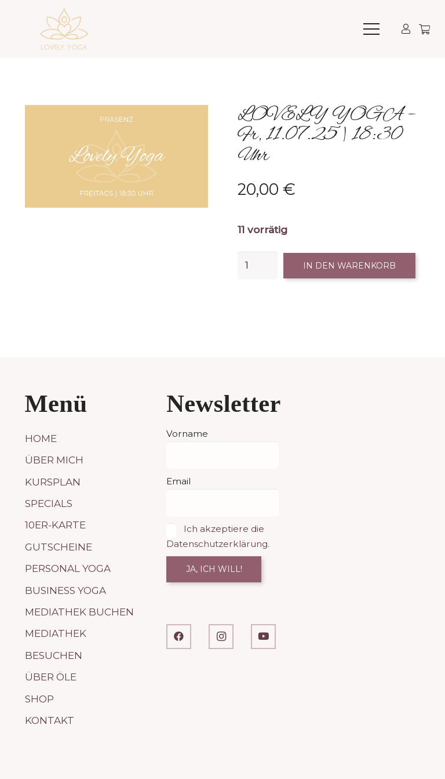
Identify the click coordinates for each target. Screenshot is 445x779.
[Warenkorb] (424, 29)
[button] (372, 29)
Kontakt (49, 720)
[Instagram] (221, 636)
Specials (48, 503)
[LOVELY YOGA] (64, 29)
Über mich (54, 460)
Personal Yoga (68, 568)
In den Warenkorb (349, 265)
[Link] (406, 28)
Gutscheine (58, 547)
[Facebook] (178, 636)
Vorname (187, 433)
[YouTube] (263, 636)
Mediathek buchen (79, 612)
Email (178, 481)
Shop (39, 699)
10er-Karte (55, 525)
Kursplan (53, 482)
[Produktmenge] (258, 266)
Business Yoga (65, 590)
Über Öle (50, 677)
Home (41, 438)
